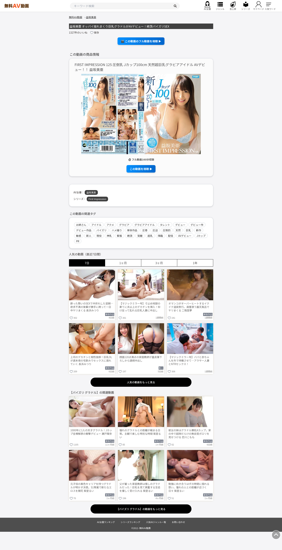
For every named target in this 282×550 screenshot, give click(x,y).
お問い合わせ (178, 522)
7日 (87, 263)
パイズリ (102, 230)
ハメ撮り (117, 230)
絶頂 (129, 236)
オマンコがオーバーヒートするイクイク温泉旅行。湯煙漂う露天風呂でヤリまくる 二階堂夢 (188, 307)
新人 (88, 236)
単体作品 (132, 230)
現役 (99, 236)
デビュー (180, 225)
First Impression (97, 199)
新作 (198, 230)
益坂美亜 (91, 192)
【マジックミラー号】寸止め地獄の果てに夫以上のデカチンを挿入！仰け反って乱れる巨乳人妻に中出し (139, 307)
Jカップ (201, 236)
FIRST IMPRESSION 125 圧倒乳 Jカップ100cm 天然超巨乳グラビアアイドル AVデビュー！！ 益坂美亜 (140, 67)
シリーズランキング (130, 522)
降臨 (160, 236)
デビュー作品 (83, 230)
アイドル (96, 225)
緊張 (119, 236)
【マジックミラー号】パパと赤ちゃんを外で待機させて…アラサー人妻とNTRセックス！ (188, 360)
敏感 (78, 236)
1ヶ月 (123, 263)
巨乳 (188, 230)
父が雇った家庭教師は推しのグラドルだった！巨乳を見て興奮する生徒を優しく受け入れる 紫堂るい (139, 487)
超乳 (150, 236)
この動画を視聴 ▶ (141, 169)
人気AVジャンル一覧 (156, 522)
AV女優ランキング (106, 522)
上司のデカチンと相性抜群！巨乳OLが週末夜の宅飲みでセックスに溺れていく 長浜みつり (91, 360)
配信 (170, 236)
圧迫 (155, 230)
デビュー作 (197, 225)
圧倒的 (166, 230)
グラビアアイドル (145, 225)
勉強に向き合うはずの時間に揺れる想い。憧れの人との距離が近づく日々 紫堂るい (188, 487)
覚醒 (140, 236)
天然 (178, 230)
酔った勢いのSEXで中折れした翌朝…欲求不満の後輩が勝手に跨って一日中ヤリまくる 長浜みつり (91, 307)
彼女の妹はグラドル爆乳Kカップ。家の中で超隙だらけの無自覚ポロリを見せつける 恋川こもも (189, 434)
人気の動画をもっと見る (141, 382)
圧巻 (144, 230)
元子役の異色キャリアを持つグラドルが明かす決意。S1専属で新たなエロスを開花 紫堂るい (91, 487)
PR (77, 241)
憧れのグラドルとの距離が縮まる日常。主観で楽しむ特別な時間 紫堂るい (140, 434)
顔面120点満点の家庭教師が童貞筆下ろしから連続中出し (140, 358)
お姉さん (81, 225)
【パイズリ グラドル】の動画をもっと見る (141, 509)
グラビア (124, 225)
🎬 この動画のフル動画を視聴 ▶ (141, 41)
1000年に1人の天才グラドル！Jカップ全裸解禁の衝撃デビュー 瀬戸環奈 (91, 432)
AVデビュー (184, 236)
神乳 (109, 236)
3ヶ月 (159, 263)
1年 (195, 263)
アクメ (110, 225)
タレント (165, 225)
